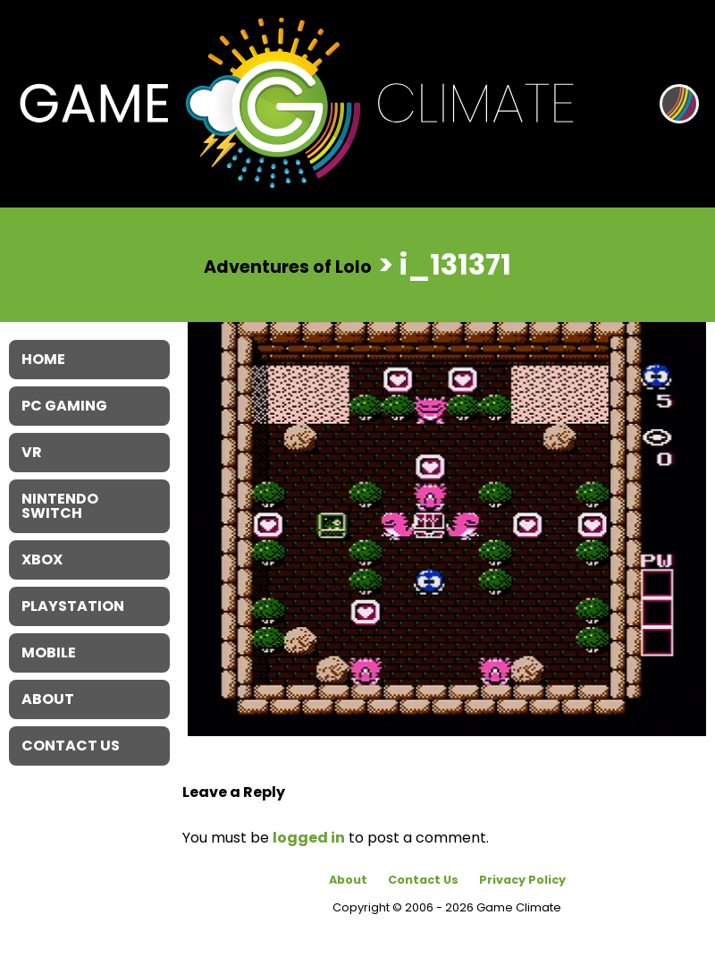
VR (31, 452)
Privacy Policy (522, 879)
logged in (309, 837)
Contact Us (423, 879)
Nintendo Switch (59, 505)
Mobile (48, 652)
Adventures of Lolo (288, 266)
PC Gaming (64, 405)
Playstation (72, 606)
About (348, 879)
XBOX (42, 559)
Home (43, 359)
